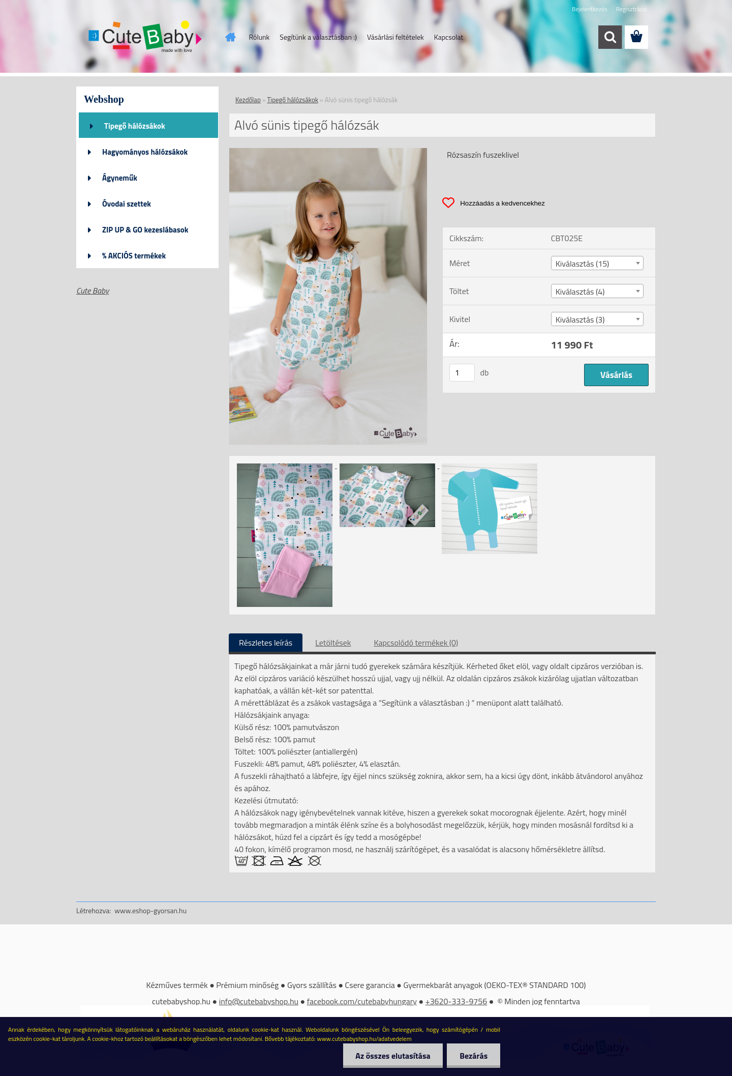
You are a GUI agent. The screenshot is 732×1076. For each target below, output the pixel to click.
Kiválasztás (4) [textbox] (580, 291)
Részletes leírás (265, 642)
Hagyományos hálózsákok (145, 152)
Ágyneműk (119, 178)
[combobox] (597, 263)
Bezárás (473, 1056)
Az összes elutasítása (392, 1056)
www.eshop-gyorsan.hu (150, 910)
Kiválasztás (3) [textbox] (580, 319)
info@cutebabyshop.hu (258, 1001)
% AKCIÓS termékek (134, 255)
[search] (610, 37)
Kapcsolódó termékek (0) (416, 642)
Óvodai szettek (126, 204)
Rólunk (259, 37)
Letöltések (333, 642)
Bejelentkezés (589, 9)
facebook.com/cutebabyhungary (362, 1001)
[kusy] (462, 373)
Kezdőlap (248, 100)
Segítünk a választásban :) (318, 37)
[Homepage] (229, 37)
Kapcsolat (449, 37)
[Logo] (146, 37)
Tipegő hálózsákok (134, 126)
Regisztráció (631, 9)
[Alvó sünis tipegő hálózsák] (328, 152)
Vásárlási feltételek (395, 37)
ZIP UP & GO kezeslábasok (145, 230)
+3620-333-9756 (456, 1001)
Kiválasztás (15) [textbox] (582, 263)
